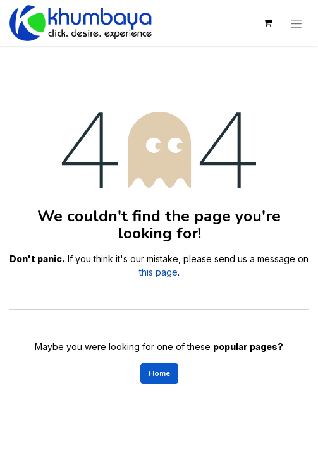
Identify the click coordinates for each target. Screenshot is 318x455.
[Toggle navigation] (296, 22)
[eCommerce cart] (267, 22)
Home (159, 373)
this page (158, 272)
